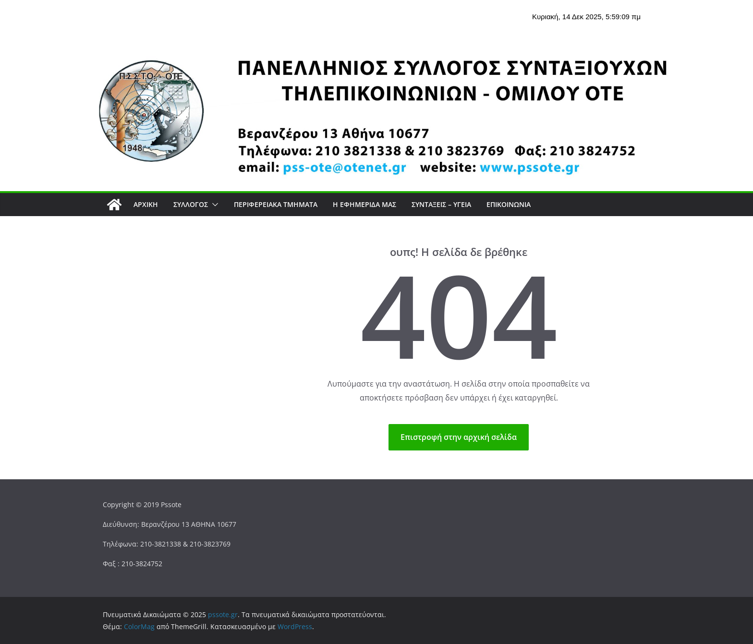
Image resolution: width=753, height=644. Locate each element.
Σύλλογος (190, 204)
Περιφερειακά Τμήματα (275, 204)
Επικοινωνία (508, 204)
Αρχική (146, 204)
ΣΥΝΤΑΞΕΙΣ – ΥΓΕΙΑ (441, 204)
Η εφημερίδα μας (364, 204)
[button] (213, 204)
